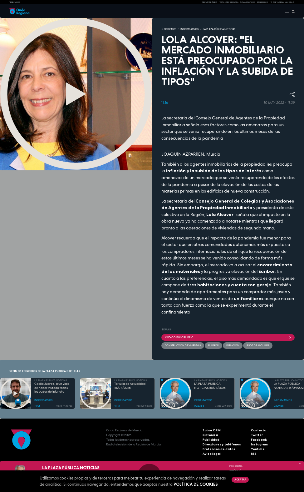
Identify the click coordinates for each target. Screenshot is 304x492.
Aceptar (240, 479)
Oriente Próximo (209, 2)
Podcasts (170, 29)
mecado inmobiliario (228, 337)
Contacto (258, 430)
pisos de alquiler (258, 345)
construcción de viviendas (183, 345)
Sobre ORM (212, 430)
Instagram (259, 444)
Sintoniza (210, 435)
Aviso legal (212, 454)
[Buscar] (292, 11)
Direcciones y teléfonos (222, 444)
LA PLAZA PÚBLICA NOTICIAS (219, 29)
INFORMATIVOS (189, 29)
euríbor (213, 345)
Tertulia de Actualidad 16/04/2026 (129, 386)
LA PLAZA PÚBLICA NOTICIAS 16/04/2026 (210, 386)
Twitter (257, 435)
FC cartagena (277, 2)
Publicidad (211, 440)
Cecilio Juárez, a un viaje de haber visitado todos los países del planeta (51, 388)
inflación (232, 345)
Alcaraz (289, 2)
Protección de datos (219, 449)
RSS (254, 454)
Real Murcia (262, 2)
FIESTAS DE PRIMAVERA (228, 2)
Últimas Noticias (247, 2)
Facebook (259, 440)
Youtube (258, 449)
